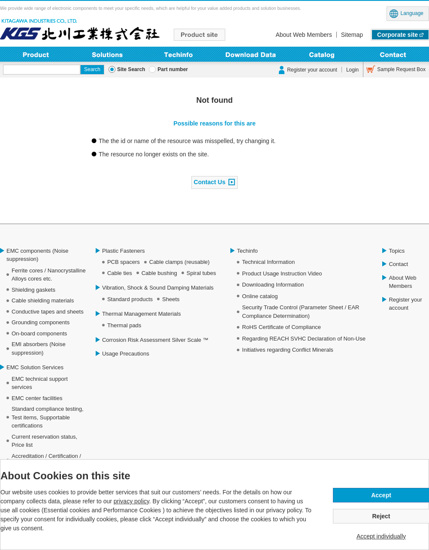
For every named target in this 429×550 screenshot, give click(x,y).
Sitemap (352, 34)
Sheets (170, 299)
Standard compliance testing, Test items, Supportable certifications (48, 417)
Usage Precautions (125, 353)
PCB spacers (123, 262)
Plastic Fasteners (123, 251)
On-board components (39, 333)
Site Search (131, 69)
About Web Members (303, 34)
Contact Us (210, 181)
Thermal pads (124, 325)
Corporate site (397, 34)
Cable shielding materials (43, 300)
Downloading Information (250, 54)
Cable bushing (159, 273)
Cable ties (119, 273)
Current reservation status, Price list (44, 440)
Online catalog (260, 296)
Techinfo (178, 54)
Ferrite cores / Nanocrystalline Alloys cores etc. (49, 274)
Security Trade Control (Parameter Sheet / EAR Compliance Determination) (300, 311)
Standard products (130, 299)
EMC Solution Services (34, 367)
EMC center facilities (37, 398)
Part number (172, 69)
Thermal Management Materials (141, 314)
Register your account (312, 69)
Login (352, 69)
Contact (393, 54)
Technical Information (268, 262)
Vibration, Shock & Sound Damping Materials (158, 287)
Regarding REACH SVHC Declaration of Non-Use (304, 338)
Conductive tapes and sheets (48, 311)
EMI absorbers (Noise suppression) (39, 348)
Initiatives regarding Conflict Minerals (287, 350)
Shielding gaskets (33, 290)
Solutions (107, 54)
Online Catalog (322, 54)
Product (36, 54)
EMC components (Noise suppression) (37, 255)
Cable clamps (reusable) (179, 262)
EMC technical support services (40, 383)
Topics (397, 251)
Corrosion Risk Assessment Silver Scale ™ (155, 340)
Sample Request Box (401, 69)
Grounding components (40, 322)
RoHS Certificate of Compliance (281, 327)
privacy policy (131, 501)
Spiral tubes (201, 273)
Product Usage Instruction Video (282, 273)
